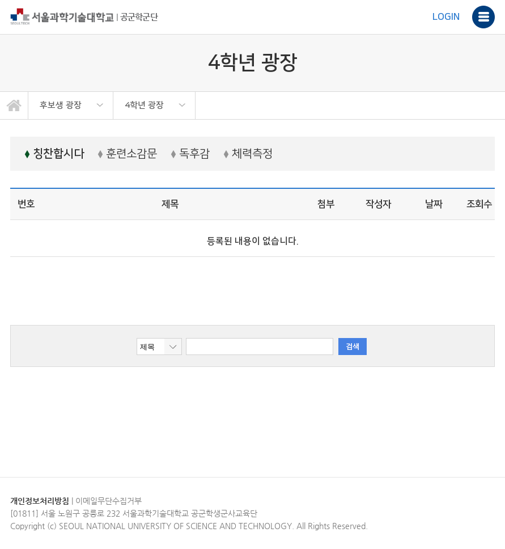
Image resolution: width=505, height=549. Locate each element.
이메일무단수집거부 (108, 500)
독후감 (190, 153)
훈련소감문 (127, 153)
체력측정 (248, 153)
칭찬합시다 (54, 153)
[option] (70, 105)
